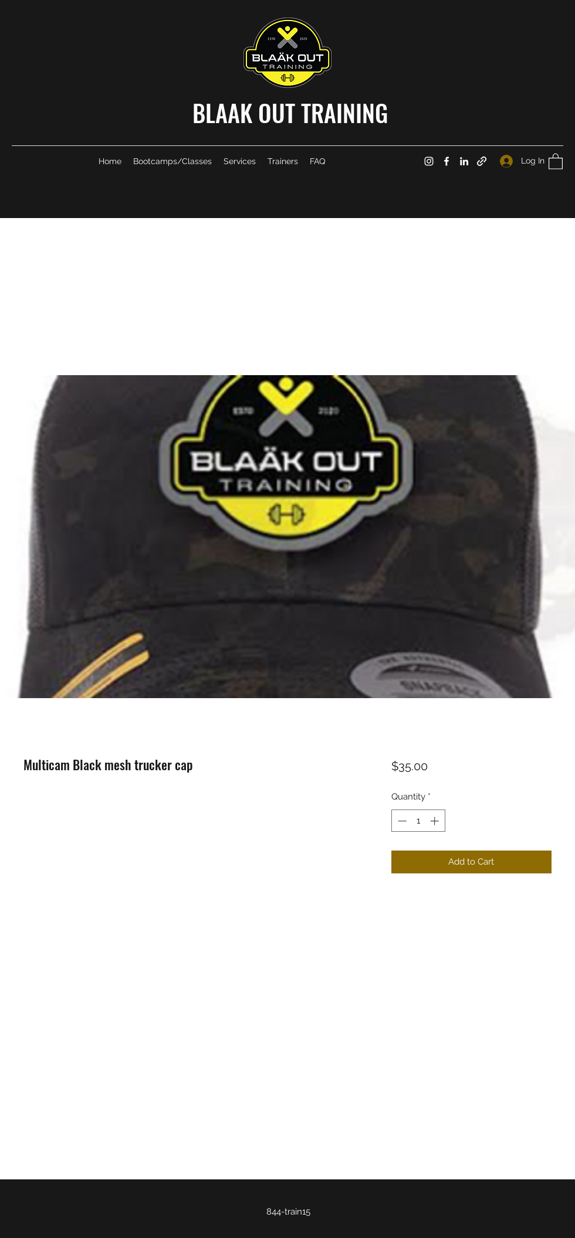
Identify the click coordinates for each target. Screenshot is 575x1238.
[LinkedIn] (464, 161)
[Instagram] (429, 161)
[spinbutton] (418, 821)
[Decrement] (401, 821)
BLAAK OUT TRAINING (290, 112)
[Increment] (436, 821)
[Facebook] (446, 161)
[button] (556, 160)
